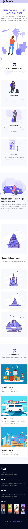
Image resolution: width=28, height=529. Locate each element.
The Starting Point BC (17, 521)
